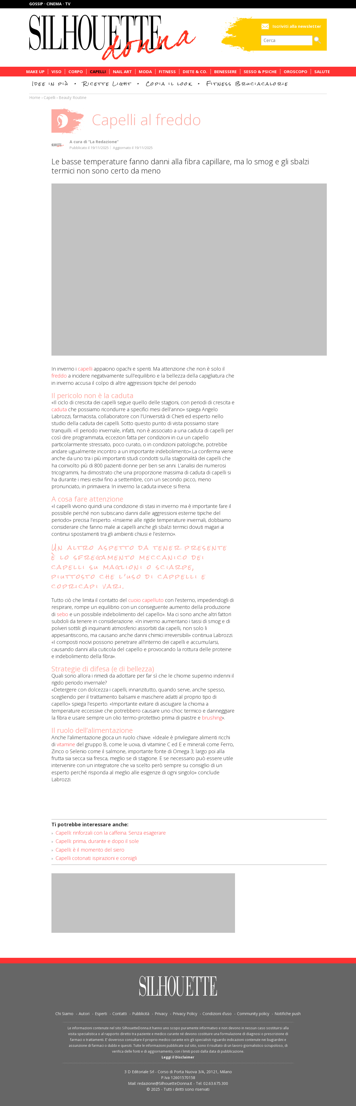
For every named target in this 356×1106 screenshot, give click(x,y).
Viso (56, 71)
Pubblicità (140, 1013)
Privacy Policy (185, 1013)
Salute (322, 71)
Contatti (119, 1013)
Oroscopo (295, 71)
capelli (85, 368)
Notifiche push (288, 1013)
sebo (62, 614)
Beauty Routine (72, 97)
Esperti (101, 1013)
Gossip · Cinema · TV (49, 3)
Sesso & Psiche (260, 71)
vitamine (66, 744)
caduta (59, 409)
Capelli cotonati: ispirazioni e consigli (96, 858)
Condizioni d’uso (217, 1013)
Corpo (75, 71)
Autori (84, 1013)
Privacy (161, 1013)
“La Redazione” (103, 141)
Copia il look (169, 83)
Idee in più (50, 83)
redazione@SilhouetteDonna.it (164, 1083)
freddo (59, 375)
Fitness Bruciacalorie (247, 83)
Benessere (225, 71)
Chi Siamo (64, 1013)
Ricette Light (107, 83)
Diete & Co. (195, 71)
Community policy (253, 1013)
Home (34, 97)
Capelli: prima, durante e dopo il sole (97, 841)
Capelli (98, 71)
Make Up (35, 71)
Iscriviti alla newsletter (297, 26)
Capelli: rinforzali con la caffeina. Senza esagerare (111, 832)
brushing (212, 717)
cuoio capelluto (146, 600)
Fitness (167, 71)
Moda (145, 71)
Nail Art (122, 71)
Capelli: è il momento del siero (90, 849)
